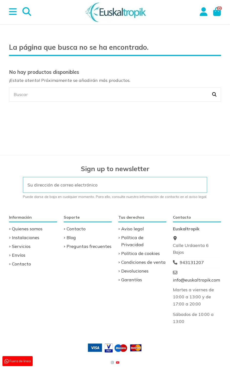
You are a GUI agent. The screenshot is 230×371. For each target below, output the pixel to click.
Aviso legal (132, 229)
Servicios (21, 246)
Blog (71, 237)
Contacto (21, 264)
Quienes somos (27, 229)
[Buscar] (214, 95)
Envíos (18, 255)
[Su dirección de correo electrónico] (108, 185)
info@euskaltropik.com (196, 280)
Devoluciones (135, 271)
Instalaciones (25, 237)
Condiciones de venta (143, 262)
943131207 (192, 262)
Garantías (131, 280)
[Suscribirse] (200, 185)
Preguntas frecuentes (89, 246)
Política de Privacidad (132, 241)
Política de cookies (140, 253)
